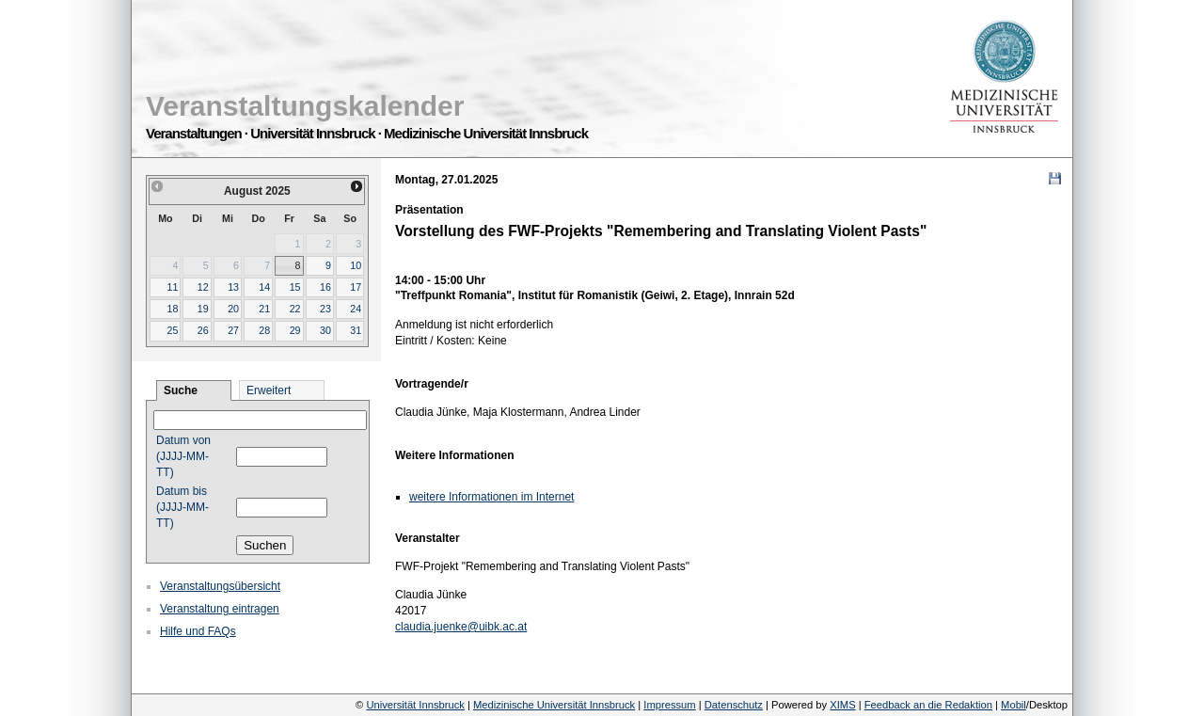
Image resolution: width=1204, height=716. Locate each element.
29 (295, 330)
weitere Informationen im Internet (491, 496)
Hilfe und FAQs (198, 631)
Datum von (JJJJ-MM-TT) (183, 456)
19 (203, 308)
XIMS (842, 704)
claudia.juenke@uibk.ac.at (461, 626)
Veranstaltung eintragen (219, 608)
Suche (181, 390)
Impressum (669, 704)
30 (325, 330)
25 (172, 330)
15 (295, 287)
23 (325, 308)
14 (264, 287)
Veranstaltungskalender (305, 105)
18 (172, 308)
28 (264, 330)
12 (203, 287)
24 (355, 308)
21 (264, 308)
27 (233, 330)
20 (233, 308)
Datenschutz (734, 704)
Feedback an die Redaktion (928, 704)
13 (233, 287)
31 (355, 330)
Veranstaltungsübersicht (220, 586)
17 (355, 287)
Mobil (1013, 704)
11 (172, 287)
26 (203, 330)
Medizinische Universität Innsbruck (554, 704)
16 (325, 287)
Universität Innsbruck (415, 704)
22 (295, 308)
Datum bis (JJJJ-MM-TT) (182, 507)
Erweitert (268, 390)
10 (355, 265)
